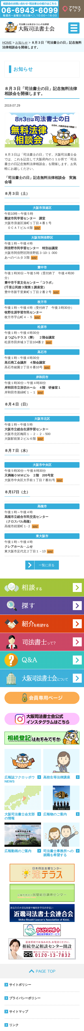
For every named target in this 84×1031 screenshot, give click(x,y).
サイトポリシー (20, 984)
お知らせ (21, 42)
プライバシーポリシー (25, 998)
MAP (37, 228)
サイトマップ (18, 1011)
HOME (7, 42)
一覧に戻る (46, 565)
